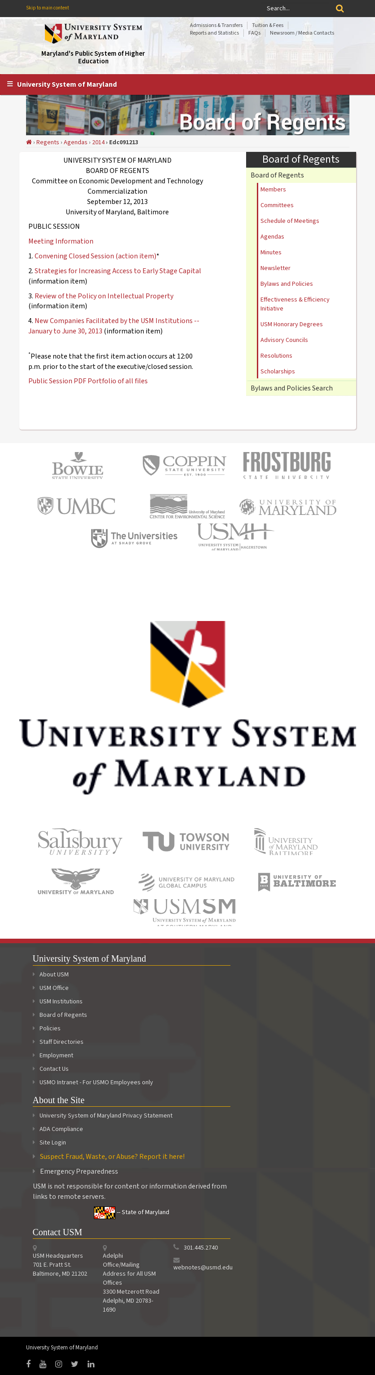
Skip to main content (47, 7)
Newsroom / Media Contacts (302, 33)
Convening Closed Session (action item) (95, 256)
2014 (98, 142)
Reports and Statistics (214, 33)
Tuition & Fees (267, 25)
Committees (277, 205)
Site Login (53, 1142)
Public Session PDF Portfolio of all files (88, 381)
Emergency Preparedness (79, 1171)
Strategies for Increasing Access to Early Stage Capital (118, 271)
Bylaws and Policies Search (292, 388)
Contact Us (51, 1069)
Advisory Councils (284, 340)
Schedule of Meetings (289, 221)
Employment (53, 1055)
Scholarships (277, 371)
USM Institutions (58, 1001)
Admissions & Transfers (216, 25)
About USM (51, 974)
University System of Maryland (67, 84)
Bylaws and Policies (286, 283)
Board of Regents (277, 175)
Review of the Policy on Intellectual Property (104, 296)
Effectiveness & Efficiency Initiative (295, 304)
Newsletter (275, 268)
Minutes (271, 252)
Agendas (76, 142)
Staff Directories (58, 1042)
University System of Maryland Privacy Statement (106, 1115)
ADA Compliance (61, 1129)
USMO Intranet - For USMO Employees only (93, 1082)
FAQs (254, 33)
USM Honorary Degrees (291, 324)
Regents (47, 142)
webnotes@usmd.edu (203, 1267)
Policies (47, 1028)
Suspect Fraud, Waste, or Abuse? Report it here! (112, 1157)
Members (273, 189)
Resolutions (276, 355)
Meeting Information (60, 241)
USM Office (51, 988)
